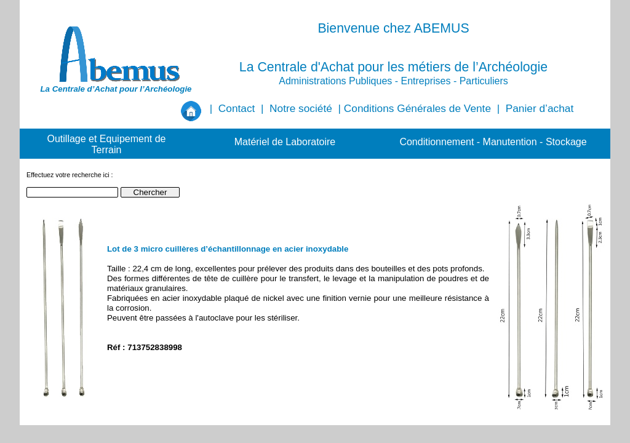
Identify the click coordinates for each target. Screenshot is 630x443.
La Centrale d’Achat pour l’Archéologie (115, 89)
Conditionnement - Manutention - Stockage (492, 142)
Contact (236, 108)
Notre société (300, 108)
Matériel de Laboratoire (285, 142)
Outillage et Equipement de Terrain (106, 144)
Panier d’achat (539, 108)
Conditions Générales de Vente (417, 108)
